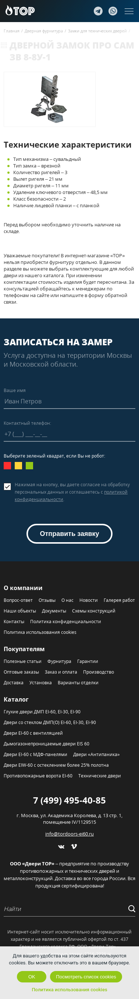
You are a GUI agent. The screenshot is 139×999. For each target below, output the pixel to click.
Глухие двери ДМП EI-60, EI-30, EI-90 (42, 712)
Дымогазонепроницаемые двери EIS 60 (46, 744)
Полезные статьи (23, 661)
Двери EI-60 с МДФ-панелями (35, 754)
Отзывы (47, 600)
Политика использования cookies (40, 632)
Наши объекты (20, 611)
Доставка (14, 682)
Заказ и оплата (61, 672)
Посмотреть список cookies (86, 976)
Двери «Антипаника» (96, 754)
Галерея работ (119, 600)
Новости (88, 600)
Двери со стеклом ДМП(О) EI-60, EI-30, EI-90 (50, 722)
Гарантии (87, 661)
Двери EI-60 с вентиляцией (33, 733)
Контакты (14, 621)
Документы (54, 611)
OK (31, 976)
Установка (40, 682)
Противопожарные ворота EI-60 (38, 776)
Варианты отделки (78, 682)
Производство (98, 672)
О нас (67, 600)
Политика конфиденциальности (65, 621)
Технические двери (99, 776)
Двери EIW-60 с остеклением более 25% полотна (56, 765)
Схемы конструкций (93, 611)
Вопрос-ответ (18, 600)
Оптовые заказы (21, 672)
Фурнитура (59, 661)
